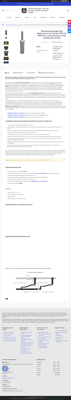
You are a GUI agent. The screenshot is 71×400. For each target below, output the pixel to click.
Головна (9, 17)
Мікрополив (6, 335)
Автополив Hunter (43, 332)
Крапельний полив (8, 334)
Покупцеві (43, 17)
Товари (27, 17)
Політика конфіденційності (55, 398)
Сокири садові (59, 337)
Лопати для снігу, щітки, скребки (62, 341)
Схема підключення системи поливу (43, 347)
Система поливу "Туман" (9, 339)
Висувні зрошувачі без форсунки (14, 25)
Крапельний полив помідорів (26, 349)
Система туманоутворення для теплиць (26, 340)
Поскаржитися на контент (43, 398)
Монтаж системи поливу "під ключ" (44, 334)
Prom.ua (43, 397)
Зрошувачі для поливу (9, 337)
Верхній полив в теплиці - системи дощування (27, 343)
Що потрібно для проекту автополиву (26, 352)
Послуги (17, 17)
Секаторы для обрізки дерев (61, 333)
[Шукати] (3, 10)
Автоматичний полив (8, 332)
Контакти (61, 17)
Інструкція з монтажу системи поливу (43, 343)
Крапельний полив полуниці (26, 346)
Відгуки (53, 17)
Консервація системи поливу (43, 340)
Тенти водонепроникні (62, 330)
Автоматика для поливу (9, 341)
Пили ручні (58, 339)
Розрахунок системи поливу (26, 333)
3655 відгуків (56, 1)
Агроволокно (59, 335)
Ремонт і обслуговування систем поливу (44, 337)
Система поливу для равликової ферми (26, 336)
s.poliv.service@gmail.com (8, 378)
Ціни (34, 17)
